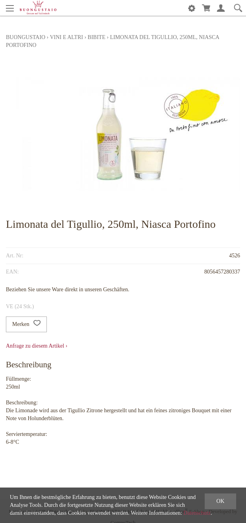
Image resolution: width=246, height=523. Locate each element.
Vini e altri (66, 37)
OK (220, 501)
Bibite (96, 37)
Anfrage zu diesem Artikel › (36, 346)
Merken (26, 324)
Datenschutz (197, 513)
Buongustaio (25, 37)
